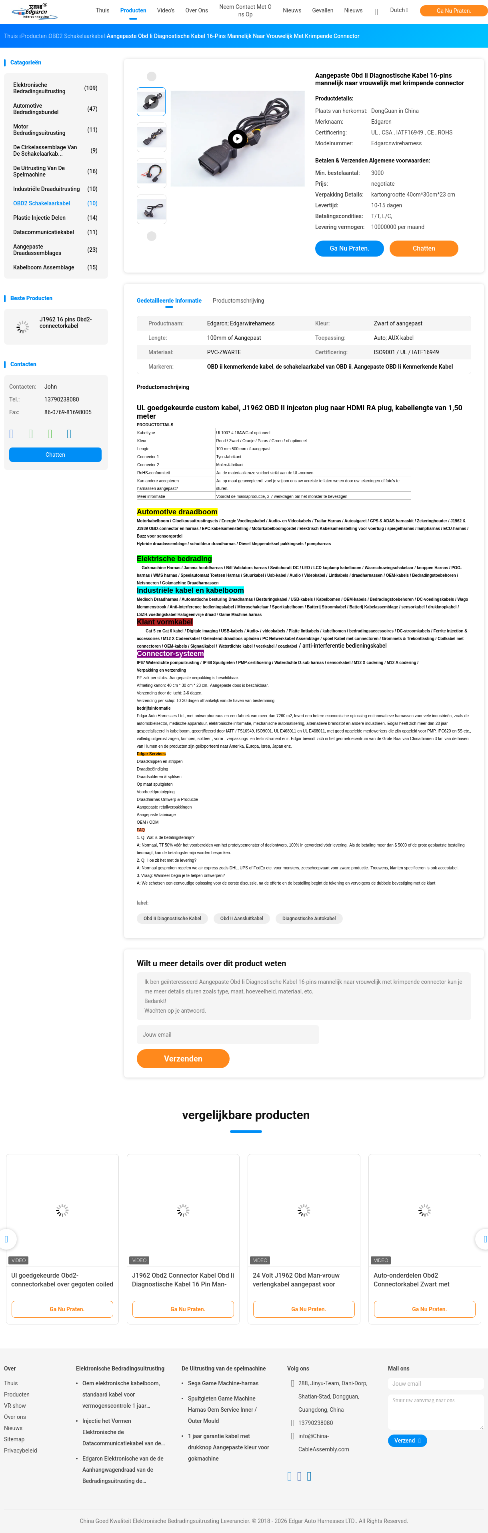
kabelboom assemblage (55, 267)
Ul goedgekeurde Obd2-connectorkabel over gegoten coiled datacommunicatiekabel (62, 1284)
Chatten (55, 454)
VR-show (15, 1406)
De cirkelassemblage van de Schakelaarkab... (55, 150)
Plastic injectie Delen (55, 218)
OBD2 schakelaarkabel (55, 203)
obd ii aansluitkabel (241, 918)
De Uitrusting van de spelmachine (55, 171)
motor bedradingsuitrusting (55, 129)
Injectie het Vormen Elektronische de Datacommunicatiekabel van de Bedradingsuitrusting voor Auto (121, 1433)
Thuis (11, 1383)
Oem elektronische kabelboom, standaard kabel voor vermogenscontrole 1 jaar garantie (121, 1395)
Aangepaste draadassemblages (55, 249)
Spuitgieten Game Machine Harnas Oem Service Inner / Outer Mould (222, 1409)
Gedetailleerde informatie (169, 300)
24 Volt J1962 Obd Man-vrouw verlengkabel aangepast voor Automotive (296, 1284)
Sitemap (14, 1439)
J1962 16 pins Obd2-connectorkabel (66, 322)
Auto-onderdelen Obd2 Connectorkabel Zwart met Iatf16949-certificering (412, 1284)
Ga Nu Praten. (454, 11)
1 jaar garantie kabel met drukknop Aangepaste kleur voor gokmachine (228, 1447)
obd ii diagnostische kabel (172, 918)
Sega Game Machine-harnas (223, 1383)
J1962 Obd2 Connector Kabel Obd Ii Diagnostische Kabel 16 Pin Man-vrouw (183, 1284)
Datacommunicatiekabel (55, 232)
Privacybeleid (20, 1450)
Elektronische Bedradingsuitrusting (55, 88)
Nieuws (353, 10)
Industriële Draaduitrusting (55, 189)
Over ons (15, 1417)
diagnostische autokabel (309, 918)
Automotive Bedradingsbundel (55, 108)
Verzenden (183, 1058)
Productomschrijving (238, 300)
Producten (17, 1394)
